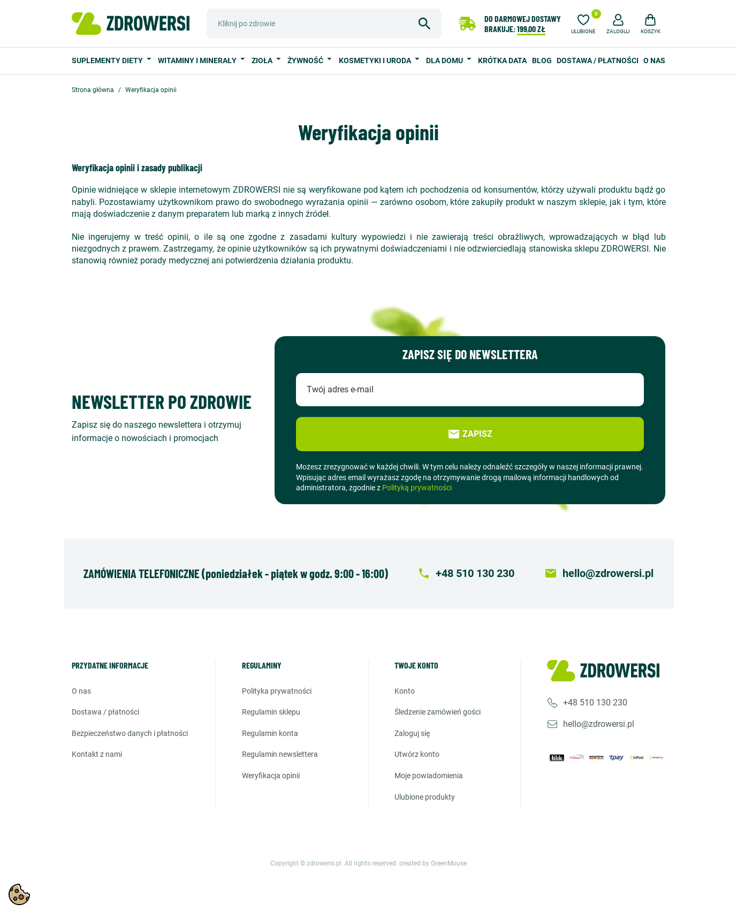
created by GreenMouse (433, 863)
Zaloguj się (412, 733)
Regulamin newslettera (280, 754)
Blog (542, 60)
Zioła (263, 60)
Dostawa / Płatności (598, 60)
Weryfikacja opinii (271, 775)
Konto (404, 691)
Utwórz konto (416, 754)
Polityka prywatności (276, 691)
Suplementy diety (108, 60)
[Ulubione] (583, 22)
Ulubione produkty (424, 797)
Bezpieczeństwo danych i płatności (130, 733)
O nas (654, 60)
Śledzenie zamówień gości (437, 712)
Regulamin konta (270, 733)
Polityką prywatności (417, 487)
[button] (618, 22)
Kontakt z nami (97, 754)
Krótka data (502, 60)
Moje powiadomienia (428, 775)
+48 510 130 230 (595, 702)
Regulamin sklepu (271, 712)
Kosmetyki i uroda (376, 60)
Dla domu (445, 60)
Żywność (306, 60)
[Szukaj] (324, 24)
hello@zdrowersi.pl (598, 724)
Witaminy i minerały (198, 60)
